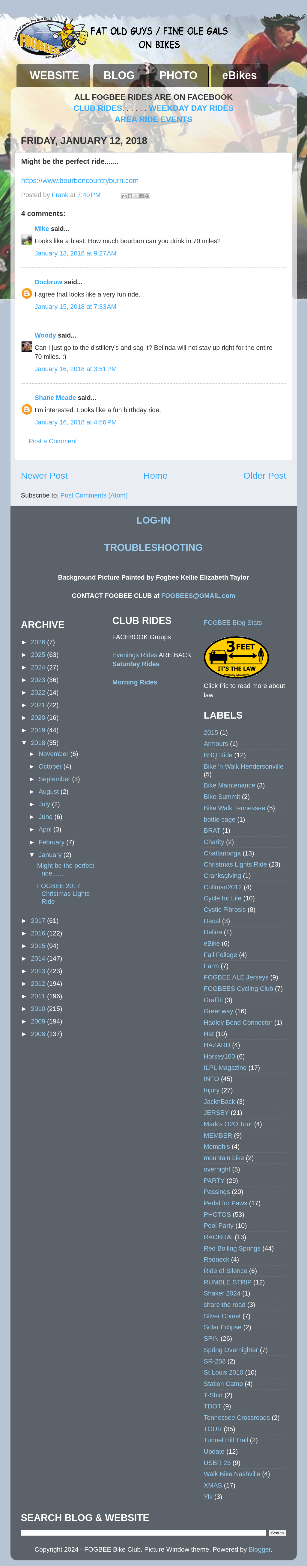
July (45, 804)
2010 (39, 1008)
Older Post (264, 475)
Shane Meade (55, 397)
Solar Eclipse (223, 1327)
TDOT (213, 1406)
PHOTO (178, 75)
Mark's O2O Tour (228, 1124)
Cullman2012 (223, 887)
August (50, 791)
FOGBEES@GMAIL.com (198, 595)
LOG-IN (153, 520)
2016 (39, 933)
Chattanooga (222, 853)
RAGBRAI (218, 1237)
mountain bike (224, 1158)
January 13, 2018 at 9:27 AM (76, 253)
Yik (208, 1496)
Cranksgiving (222, 875)
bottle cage (220, 819)
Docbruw (48, 282)
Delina (213, 932)
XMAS (213, 1485)
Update (214, 1451)
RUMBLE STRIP (228, 1282)
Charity (214, 842)
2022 (39, 692)
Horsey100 (219, 1056)
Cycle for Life (223, 898)
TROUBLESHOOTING (153, 547)
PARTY (214, 1180)
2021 (39, 705)
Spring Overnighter (231, 1350)
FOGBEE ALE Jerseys (236, 977)
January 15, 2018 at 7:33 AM (76, 306)
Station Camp (223, 1383)
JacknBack (219, 1101)
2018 (39, 742)
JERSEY (216, 1112)
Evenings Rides (134, 655)
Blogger (259, 1549)
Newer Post (44, 475)
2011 (39, 996)
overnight (217, 1169)
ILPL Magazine (225, 1067)
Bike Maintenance (229, 785)
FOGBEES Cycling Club (238, 988)
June (47, 816)
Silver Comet (222, 1316)
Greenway (218, 1011)
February (52, 842)
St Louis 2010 (223, 1372)
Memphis (217, 1146)
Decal (212, 921)
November (54, 754)
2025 (39, 654)
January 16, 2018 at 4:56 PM (76, 422)
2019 (39, 730)
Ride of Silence (225, 1271)
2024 (39, 667)
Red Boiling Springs (232, 1248)
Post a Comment (53, 441)
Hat (209, 1034)
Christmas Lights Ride (235, 864)
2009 (39, 1021)
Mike (42, 228)
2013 (39, 971)
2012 (39, 983)
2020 (39, 717)
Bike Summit (222, 796)
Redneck (216, 1259)
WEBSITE (54, 75)
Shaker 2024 (222, 1293)
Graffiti (213, 1000)
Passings (217, 1191)
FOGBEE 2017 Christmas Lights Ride (63, 893)
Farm (211, 966)
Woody (45, 335)
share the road (225, 1304)
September (55, 779)
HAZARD (217, 1045)
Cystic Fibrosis (225, 909)
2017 (39, 920)
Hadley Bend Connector (238, 1022)
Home (155, 475)
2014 (39, 958)
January (51, 854)
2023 (39, 680)
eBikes (239, 75)
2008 (39, 1034)
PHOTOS (217, 1214)
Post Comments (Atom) (94, 495)
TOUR (213, 1429)
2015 (39, 946)
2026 (39, 642)
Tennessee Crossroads (237, 1417)
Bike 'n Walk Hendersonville (244, 766)
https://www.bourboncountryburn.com (80, 180)
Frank (61, 195)
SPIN (211, 1338)
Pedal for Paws (225, 1203)
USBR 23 (217, 1463)
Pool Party (219, 1225)
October (51, 766)
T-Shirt (213, 1395)
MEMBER (218, 1135)
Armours (216, 743)
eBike (212, 943)
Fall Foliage (220, 955)
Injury (212, 1090)
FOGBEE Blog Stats (233, 622)
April (46, 829)
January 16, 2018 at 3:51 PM (76, 369)
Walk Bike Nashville (232, 1474)
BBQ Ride (218, 755)
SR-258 (215, 1361)
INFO (211, 1079)
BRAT (212, 830)
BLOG (119, 75)
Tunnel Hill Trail (226, 1440)
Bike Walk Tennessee (234, 808)
